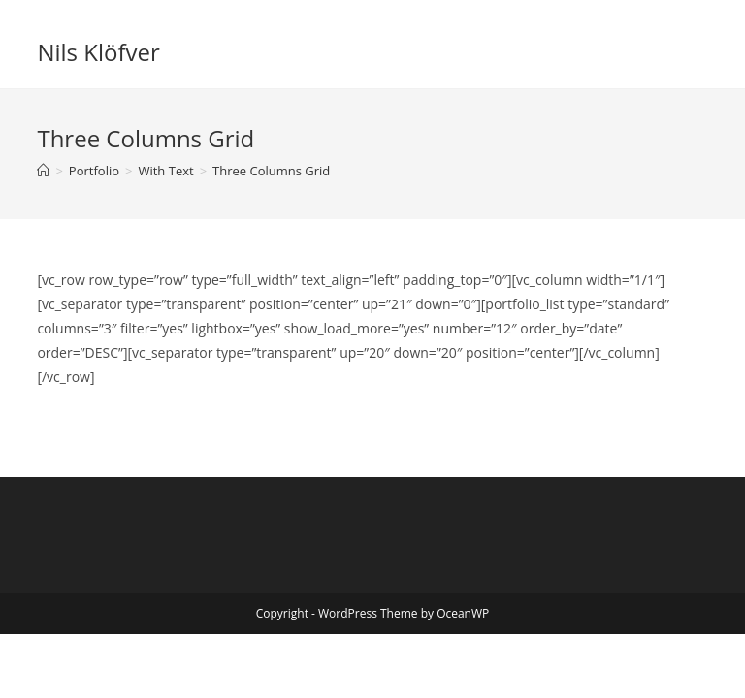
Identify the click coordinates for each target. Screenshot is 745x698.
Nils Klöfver (98, 52)
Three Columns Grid (271, 170)
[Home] (43, 170)
